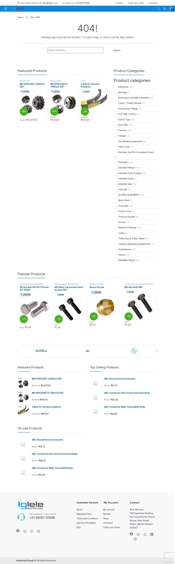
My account (109, 509)
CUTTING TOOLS (124, 114)
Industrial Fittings (124, 167)
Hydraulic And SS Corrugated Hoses (134, 152)
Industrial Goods (25, 560)
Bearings (120, 92)
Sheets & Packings (125, 227)
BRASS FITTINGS (97, 284)
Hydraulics (121, 162)
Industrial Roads (124, 178)
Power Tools (122, 211)
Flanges (120, 135)
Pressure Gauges (124, 216)
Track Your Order (136, 3)
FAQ (79, 527)
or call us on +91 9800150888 (76, 3)
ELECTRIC (121, 125)
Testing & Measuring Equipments (132, 244)
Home (20, 17)
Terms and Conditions (87, 518)
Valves (119, 254)
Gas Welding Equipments (128, 141)
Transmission (122, 249)
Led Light (120, 189)
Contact (119, 3)
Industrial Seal (123, 184)
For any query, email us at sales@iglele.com (38, 3)
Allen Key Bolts (26, 284)
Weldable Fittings (124, 260)
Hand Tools (122, 146)
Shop (105, 518)
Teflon (119, 233)
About (79, 509)
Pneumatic (121, 206)
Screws (119, 222)
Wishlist (106, 514)
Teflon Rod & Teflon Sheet (129, 238)
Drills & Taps (122, 119)
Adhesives (121, 87)
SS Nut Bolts (38, 284)
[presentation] (157, 351)
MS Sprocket (25, 81)
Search (158, 8)
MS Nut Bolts (73, 284)
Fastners (120, 130)
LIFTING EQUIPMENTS (127, 195)
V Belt (83, 81)
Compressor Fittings (126, 108)
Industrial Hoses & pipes (127, 173)
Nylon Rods (122, 200)
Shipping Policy (84, 514)
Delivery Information (86, 523)
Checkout (153, 3)
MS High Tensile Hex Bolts (135, 284)
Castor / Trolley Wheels (127, 103)
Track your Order (111, 527)
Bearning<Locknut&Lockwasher (131, 97)
